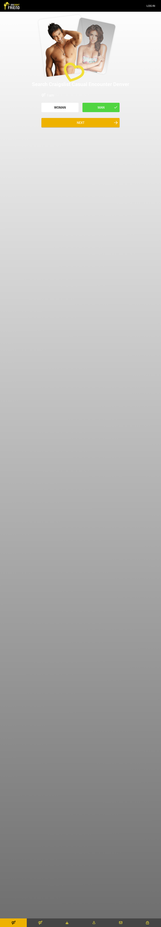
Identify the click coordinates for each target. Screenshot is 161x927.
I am (50, 95)
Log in (151, 6)
